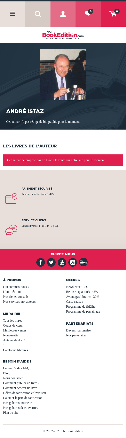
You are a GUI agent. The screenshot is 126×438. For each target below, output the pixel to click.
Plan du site (10, 412)
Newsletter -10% (77, 287)
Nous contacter (13, 378)
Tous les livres (12, 320)
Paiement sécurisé (37, 188)
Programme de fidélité (80, 306)
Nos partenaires (76, 335)
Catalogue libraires (15, 350)
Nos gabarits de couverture (20, 407)
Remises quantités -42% (82, 291)
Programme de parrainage (83, 311)
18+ (5, 345)
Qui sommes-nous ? (16, 287)
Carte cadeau (74, 301)
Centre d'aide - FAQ (16, 368)
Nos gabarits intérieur (17, 402)
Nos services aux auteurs (19, 301)
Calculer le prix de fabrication (22, 398)
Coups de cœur (13, 325)
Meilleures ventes (14, 330)
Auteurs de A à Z (14, 340)
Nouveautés (11, 335)
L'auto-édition (12, 291)
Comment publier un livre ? (21, 383)
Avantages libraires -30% (82, 296)
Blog (6, 373)
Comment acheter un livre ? (21, 388)
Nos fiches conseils (16, 296)
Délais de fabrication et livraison (24, 393)
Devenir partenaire (78, 330)
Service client (34, 220)
